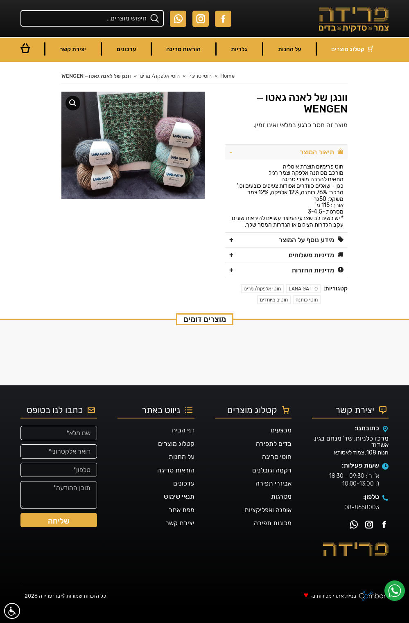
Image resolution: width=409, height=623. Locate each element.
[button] (73, 103)
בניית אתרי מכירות (336, 611)
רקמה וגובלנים (271, 485)
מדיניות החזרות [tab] (317, 270)
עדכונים (183, 498)
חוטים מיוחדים (274, 300)
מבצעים (281, 445)
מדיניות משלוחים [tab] (316, 255)
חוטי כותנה (307, 300)
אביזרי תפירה (273, 498)
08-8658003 (361, 522)
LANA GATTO (303, 289)
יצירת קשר (179, 538)
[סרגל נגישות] (12, 611)
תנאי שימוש (179, 511)
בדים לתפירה (273, 459)
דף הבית (183, 445)
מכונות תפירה (272, 538)
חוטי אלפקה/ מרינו (262, 289)
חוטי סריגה (276, 472)
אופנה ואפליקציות (267, 525)
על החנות (181, 472)
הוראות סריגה (175, 485)
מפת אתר (181, 525)
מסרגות (281, 511)
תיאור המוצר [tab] (321, 152)
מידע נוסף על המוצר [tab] (311, 240)
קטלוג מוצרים (176, 459)
